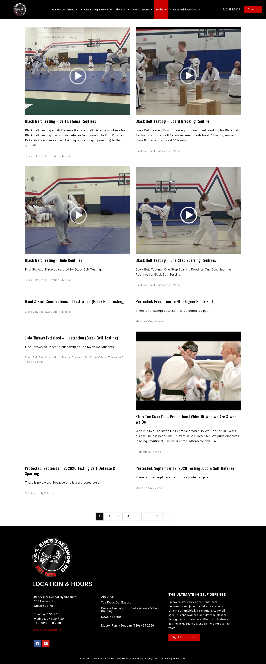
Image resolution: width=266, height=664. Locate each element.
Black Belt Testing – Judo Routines (53, 260)
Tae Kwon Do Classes (64, 9)
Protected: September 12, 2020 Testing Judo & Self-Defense (185, 468)
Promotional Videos (148, 451)
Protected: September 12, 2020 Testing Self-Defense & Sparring (70, 471)
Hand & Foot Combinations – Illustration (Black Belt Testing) (75, 301)
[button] (64, 9)
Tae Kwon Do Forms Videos (89, 357)
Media (161, 9)
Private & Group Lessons (96, 9)
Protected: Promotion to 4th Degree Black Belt (174, 301)
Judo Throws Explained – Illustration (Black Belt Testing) (71, 337)
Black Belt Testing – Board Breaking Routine (172, 121)
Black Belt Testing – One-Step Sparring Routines (176, 260)
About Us (122, 9)
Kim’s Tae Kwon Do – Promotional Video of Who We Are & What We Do (187, 419)
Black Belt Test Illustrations (43, 156)
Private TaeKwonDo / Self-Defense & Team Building (130, 609)
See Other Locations (47, 629)
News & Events (143, 9)
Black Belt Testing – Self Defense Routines (60, 121)
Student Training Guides (185, 9)
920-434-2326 (231, 9)
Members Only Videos (149, 321)
